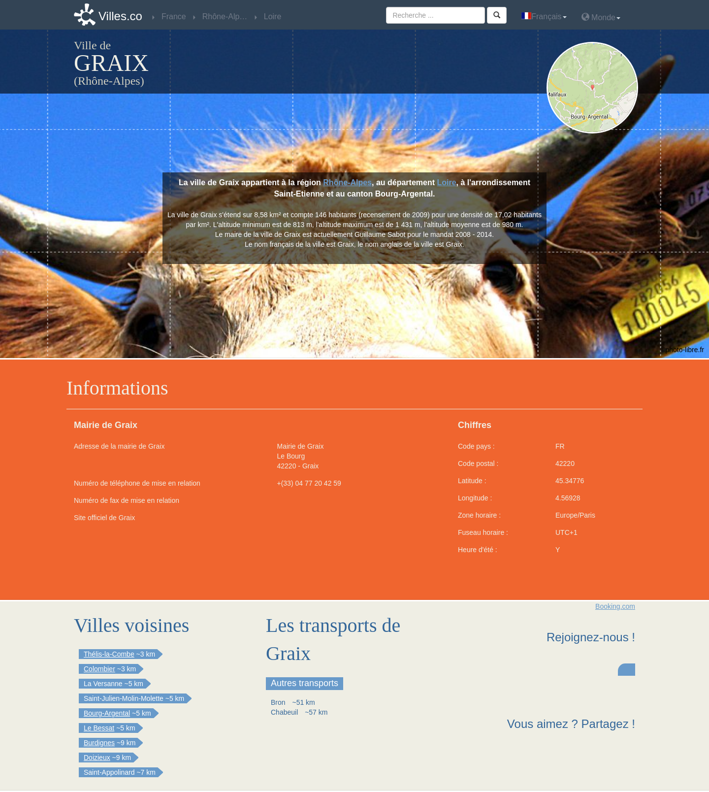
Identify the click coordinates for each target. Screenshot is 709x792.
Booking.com (615, 606)
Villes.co (120, 16)
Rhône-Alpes (347, 182)
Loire (446, 182)
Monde (600, 17)
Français (543, 16)
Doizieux (97, 757)
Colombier (99, 669)
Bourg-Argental (107, 713)
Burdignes (99, 743)
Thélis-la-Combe (109, 654)
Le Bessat (99, 728)
